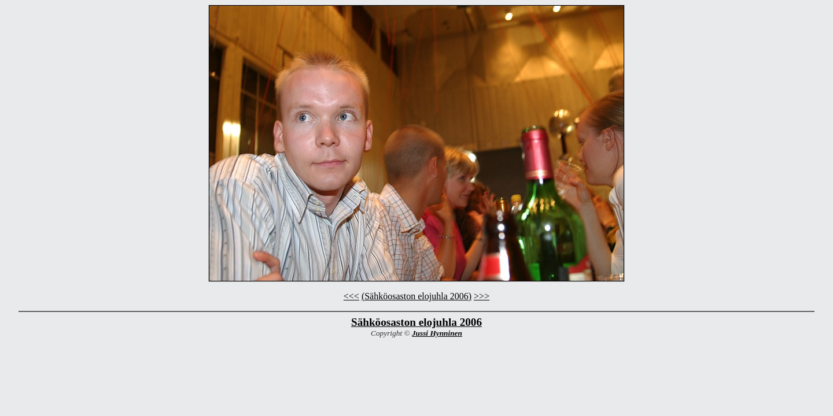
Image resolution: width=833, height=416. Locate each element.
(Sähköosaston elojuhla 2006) (416, 296)
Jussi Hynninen (437, 333)
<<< (351, 296)
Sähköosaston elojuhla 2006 (416, 322)
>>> (481, 296)
